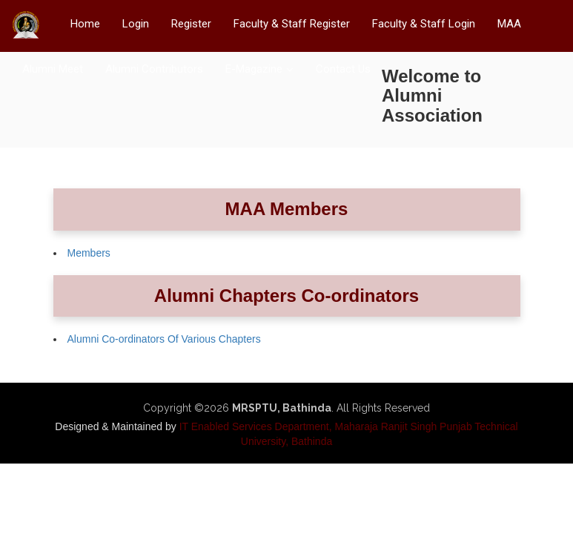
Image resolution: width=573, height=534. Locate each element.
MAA (509, 23)
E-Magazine (253, 69)
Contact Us (343, 69)
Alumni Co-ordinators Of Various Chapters (164, 339)
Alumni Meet (52, 69)
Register (191, 23)
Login (135, 23)
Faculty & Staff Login (423, 23)
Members (88, 253)
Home (85, 23)
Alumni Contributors (154, 69)
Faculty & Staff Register (291, 23)
